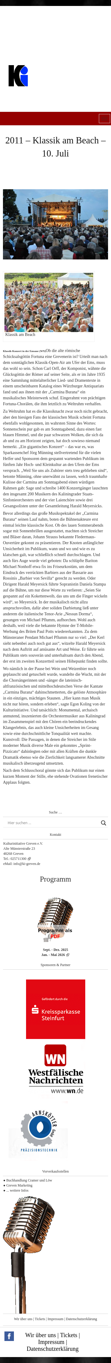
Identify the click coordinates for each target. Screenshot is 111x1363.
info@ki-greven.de (26, 864)
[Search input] (53, 823)
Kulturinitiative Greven (43, 90)
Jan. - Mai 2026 (53, 955)
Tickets (40, 1319)
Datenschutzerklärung (81, 1319)
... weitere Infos (17, 1190)
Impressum (55, 1319)
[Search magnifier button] (103, 823)
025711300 (19, 859)
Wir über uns (23, 1319)
